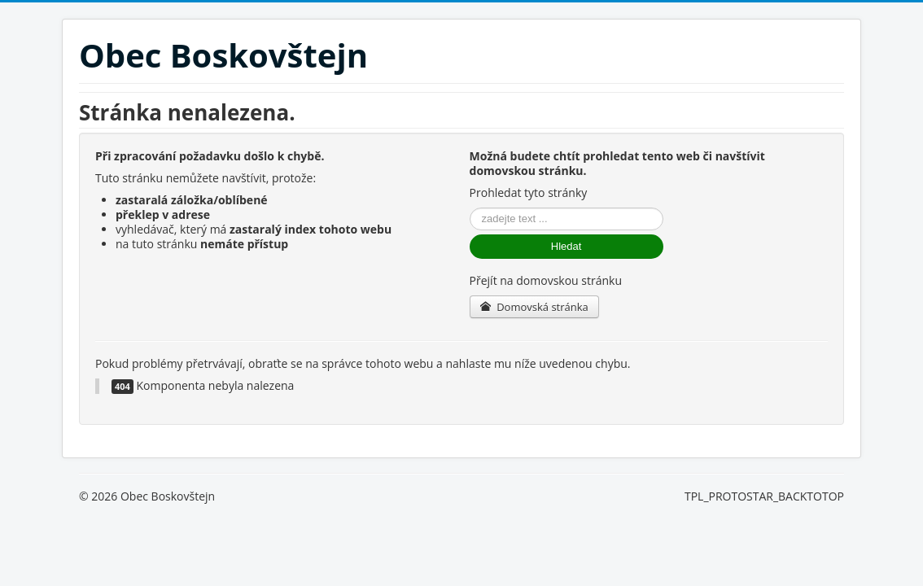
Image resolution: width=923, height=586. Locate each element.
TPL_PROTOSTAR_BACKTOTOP (764, 496)
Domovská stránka (534, 307)
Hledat (566, 246)
